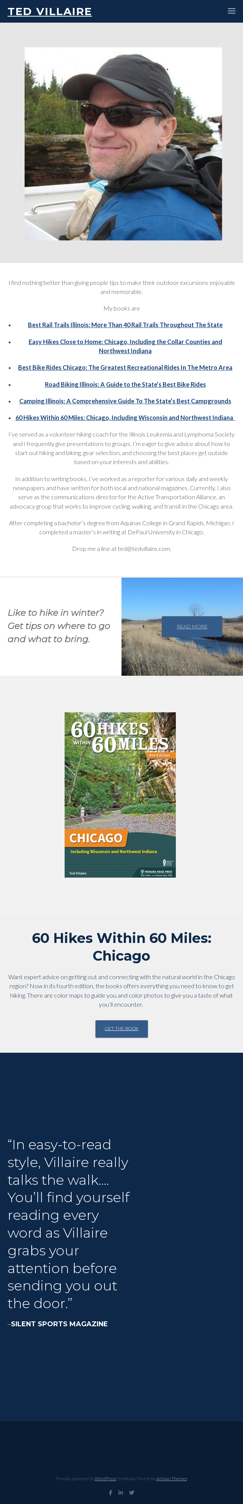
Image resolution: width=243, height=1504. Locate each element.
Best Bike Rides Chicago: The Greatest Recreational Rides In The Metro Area (125, 367)
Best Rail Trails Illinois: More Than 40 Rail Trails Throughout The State (125, 324)
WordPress (105, 1478)
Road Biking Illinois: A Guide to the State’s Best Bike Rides (125, 384)
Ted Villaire (50, 11)
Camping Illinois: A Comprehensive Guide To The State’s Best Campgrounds (125, 400)
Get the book (121, 1028)
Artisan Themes (171, 1478)
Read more (192, 626)
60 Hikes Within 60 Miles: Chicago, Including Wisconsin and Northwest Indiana (125, 417)
